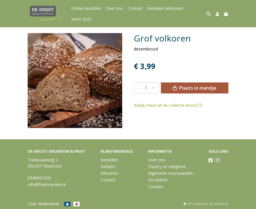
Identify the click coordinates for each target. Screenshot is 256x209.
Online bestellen (86, 8)
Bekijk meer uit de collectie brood (168, 105)
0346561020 (39, 178)
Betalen (108, 166)
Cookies (155, 186)
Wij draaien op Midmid (206, 204)
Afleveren (109, 173)
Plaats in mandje (194, 88)
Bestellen (109, 160)
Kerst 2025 (81, 19)
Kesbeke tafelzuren (165, 8)
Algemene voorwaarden (170, 173)
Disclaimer (158, 180)
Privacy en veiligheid (167, 166)
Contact (135, 8)
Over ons (114, 8)
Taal (32, 203)
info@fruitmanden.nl (47, 184)
